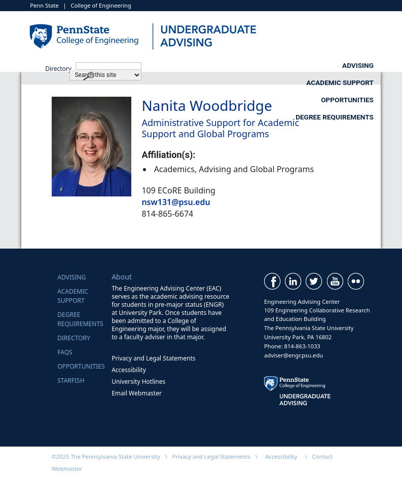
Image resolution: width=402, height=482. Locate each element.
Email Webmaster (137, 393)
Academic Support (237, 65)
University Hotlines (138, 381)
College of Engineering (101, 5)
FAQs (64, 352)
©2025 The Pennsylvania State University (106, 456)
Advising (137, 65)
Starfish (70, 380)
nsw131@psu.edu (175, 202)
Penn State (44, 5)
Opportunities (347, 65)
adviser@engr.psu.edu (293, 355)
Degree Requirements (335, 82)
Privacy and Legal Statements (153, 358)
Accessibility (129, 370)
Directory (73, 338)
